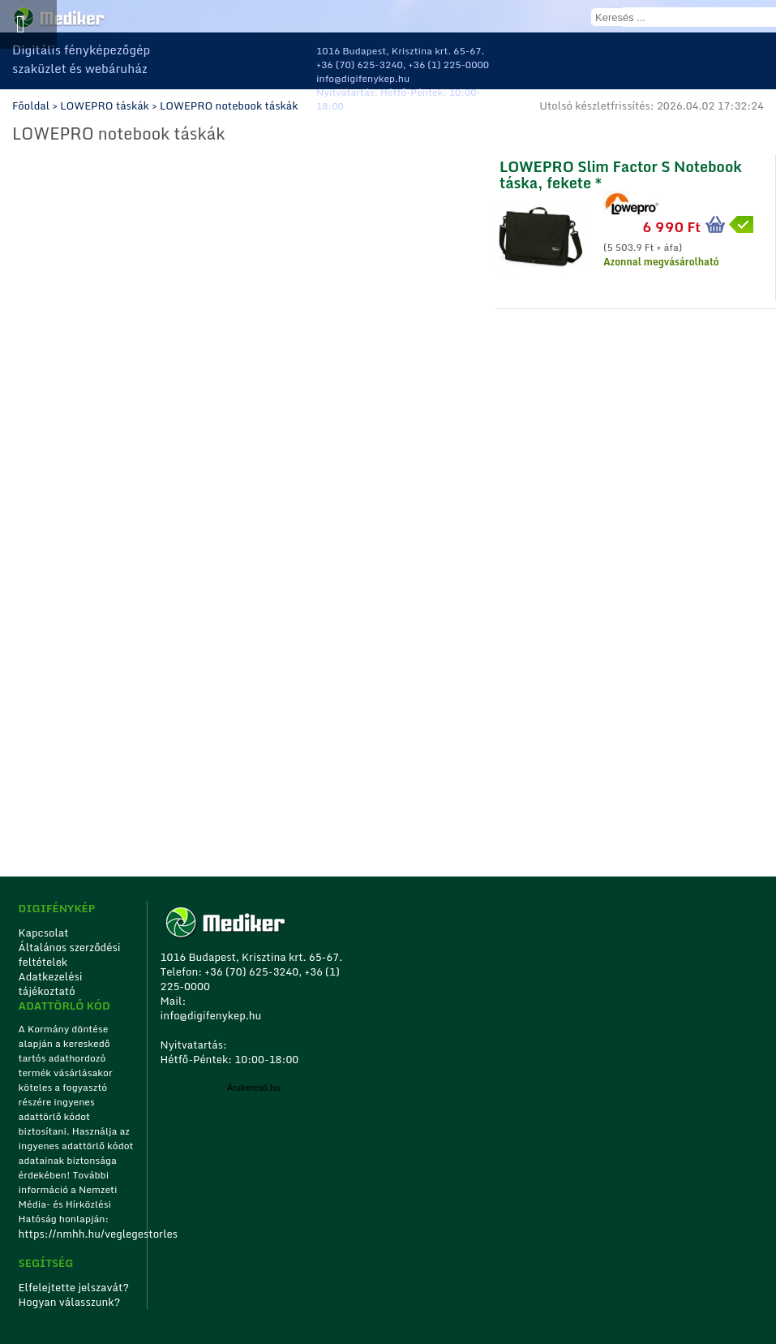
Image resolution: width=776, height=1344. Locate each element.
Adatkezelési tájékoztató (51, 983)
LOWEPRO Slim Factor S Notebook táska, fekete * (620, 172)
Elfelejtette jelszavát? (74, 1287)
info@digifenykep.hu (362, 78)
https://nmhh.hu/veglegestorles (77, 1233)
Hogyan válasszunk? (70, 1301)
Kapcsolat (44, 932)
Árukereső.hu (253, 1087)
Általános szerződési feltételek (70, 954)
